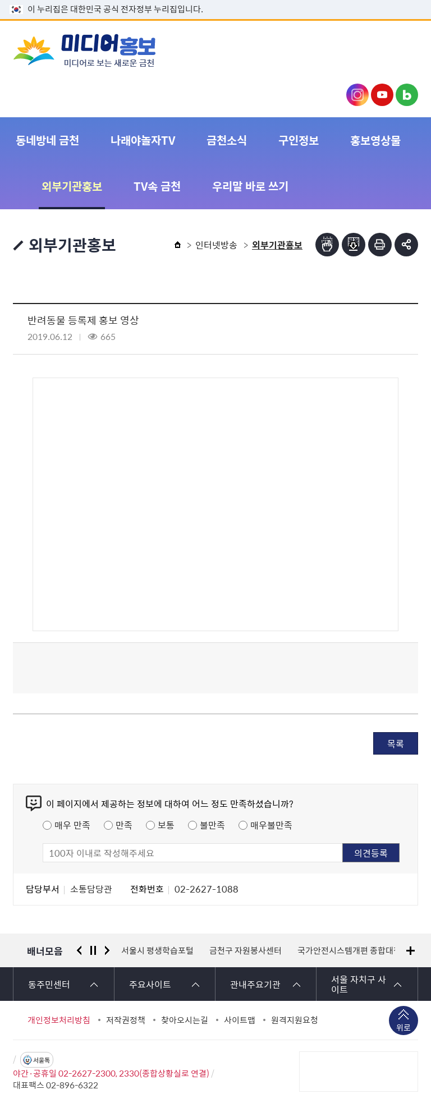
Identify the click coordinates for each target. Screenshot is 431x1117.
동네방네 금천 (47, 140)
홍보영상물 (375, 140)
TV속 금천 (157, 186)
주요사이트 (150, 984)
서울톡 (41, 1060)
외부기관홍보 (72, 186)
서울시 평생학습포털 (157, 950)
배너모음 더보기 (410, 950)
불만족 (212, 824)
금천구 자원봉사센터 (245, 950)
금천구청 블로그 (407, 95)
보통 (166, 824)
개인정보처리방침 (58, 1020)
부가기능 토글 (406, 244)
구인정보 (298, 140)
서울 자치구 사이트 (358, 984)
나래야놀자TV (143, 140)
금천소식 (227, 140)
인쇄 (380, 244)
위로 (403, 1028)
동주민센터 (49, 984)
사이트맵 (239, 1020)
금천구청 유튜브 (382, 95)
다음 (107, 950)
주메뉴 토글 (400, 50)
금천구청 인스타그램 (357, 95)
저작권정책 (125, 1020)
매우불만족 (271, 824)
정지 (93, 950)
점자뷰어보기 (327, 244)
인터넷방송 (216, 244)
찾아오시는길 (184, 1020)
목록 (395, 743)
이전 (79, 950)
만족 (124, 824)
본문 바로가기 (215, 0)
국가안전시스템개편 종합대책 (349, 950)
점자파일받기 (353, 244)
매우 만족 (72, 824)
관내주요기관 (255, 984)
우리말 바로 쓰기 (250, 186)
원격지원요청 (294, 1020)
